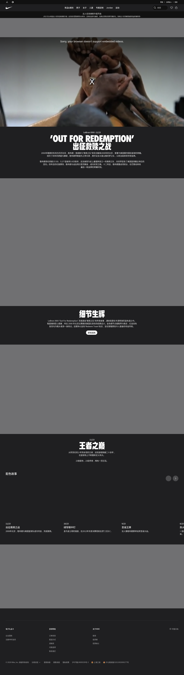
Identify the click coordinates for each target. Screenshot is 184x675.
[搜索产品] (159, 8)
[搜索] (150, 8)
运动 (117, 7)
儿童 (91, 7)
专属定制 (100, 7)
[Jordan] (7, 2)
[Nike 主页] (9, 7)
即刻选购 (91, 333)
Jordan (109, 7)
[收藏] (171, 8)
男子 (78, 7)
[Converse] (12, 2)
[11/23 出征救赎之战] (34, 507)
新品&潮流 (69, 7)
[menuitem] (36, 662)
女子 (85, 7)
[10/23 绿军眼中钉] (92, 507)
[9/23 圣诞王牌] (150, 507)
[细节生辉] (92, 276)
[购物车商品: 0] (176, 8)
